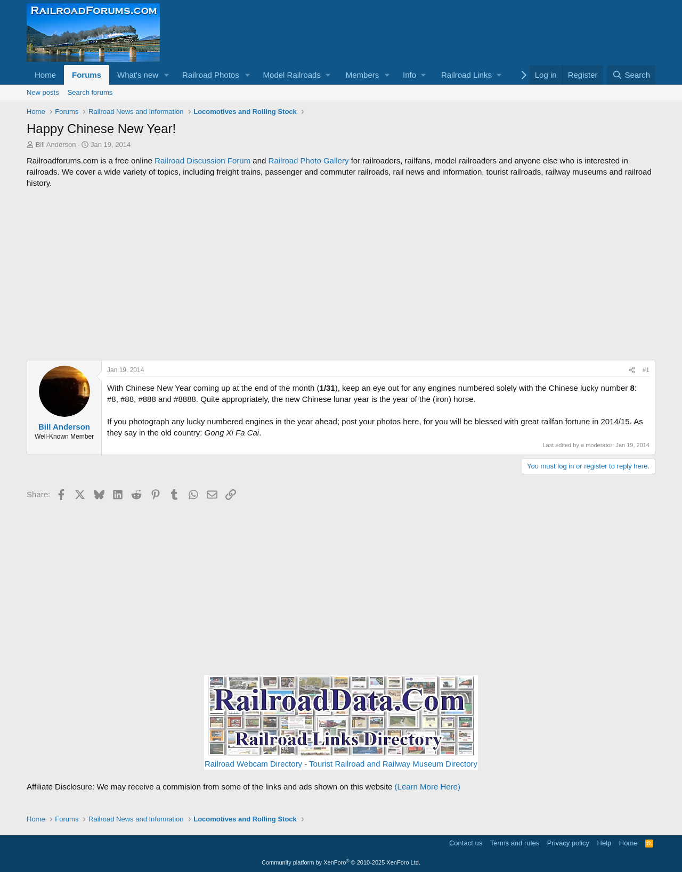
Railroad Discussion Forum (202, 160)
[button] (166, 75)
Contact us (465, 843)
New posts (43, 92)
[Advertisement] (341, 274)
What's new (137, 74)
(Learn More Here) (427, 786)
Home (45, 74)
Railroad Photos (210, 74)
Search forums (90, 92)
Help (604, 843)
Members (362, 74)
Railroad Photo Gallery (309, 160)
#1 (646, 370)
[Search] (631, 75)
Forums (86, 74)
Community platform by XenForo (341, 862)
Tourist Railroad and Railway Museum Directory (393, 763)
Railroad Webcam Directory (253, 763)
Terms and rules (514, 843)
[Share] (632, 370)
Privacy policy (568, 843)
